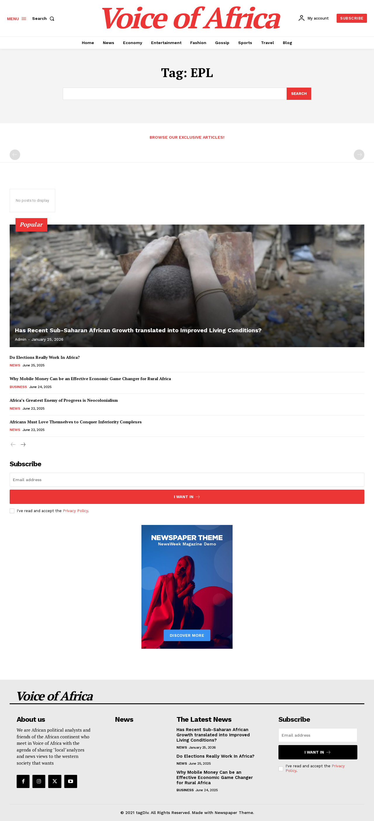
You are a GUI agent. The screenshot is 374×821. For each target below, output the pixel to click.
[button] (44, 18)
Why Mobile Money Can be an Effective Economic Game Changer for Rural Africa (90, 378)
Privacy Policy (75, 511)
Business (18, 387)
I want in (187, 497)
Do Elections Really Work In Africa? (45, 357)
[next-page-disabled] (359, 154)
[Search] (299, 94)
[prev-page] (15, 154)
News (15, 365)
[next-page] (22, 445)
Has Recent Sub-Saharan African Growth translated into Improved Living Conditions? (138, 330)
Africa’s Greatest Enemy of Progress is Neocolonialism (64, 400)
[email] (187, 480)
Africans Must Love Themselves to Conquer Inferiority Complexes (76, 421)
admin (20, 339)
